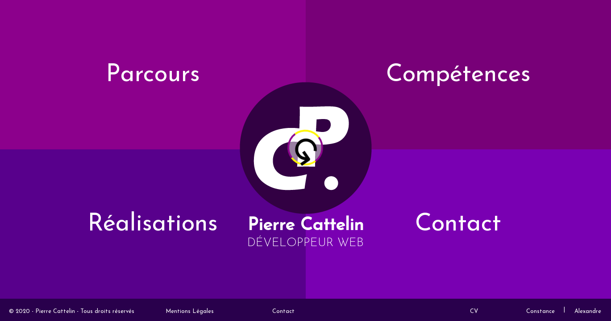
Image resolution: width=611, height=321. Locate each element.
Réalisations (152, 224)
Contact (458, 224)
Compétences (458, 75)
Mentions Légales (190, 311)
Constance (540, 311)
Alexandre (587, 311)
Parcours (153, 75)
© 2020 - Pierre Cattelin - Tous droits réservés (71, 311)
